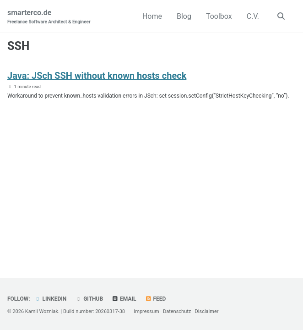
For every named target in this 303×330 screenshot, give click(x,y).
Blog (184, 16)
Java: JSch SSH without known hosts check (96, 75)
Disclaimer (207, 311)
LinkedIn (50, 299)
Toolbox (219, 16)
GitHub (89, 299)
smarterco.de (49, 16)
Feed (155, 299)
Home (152, 16)
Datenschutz (177, 311)
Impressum (146, 311)
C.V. (253, 16)
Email (124, 299)
